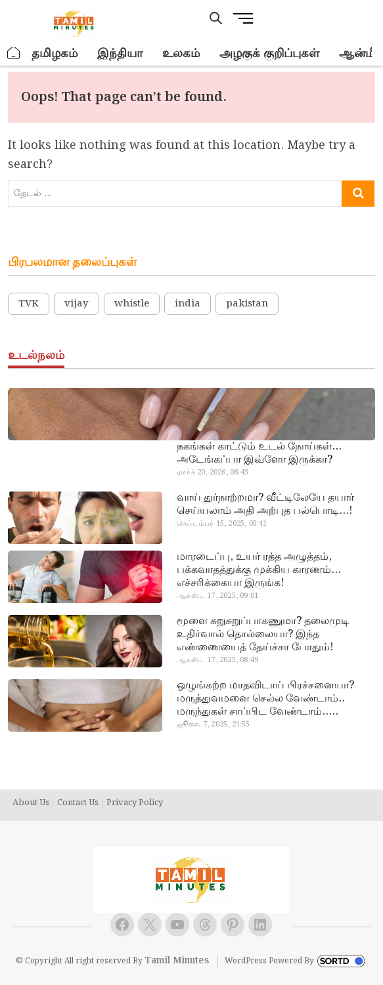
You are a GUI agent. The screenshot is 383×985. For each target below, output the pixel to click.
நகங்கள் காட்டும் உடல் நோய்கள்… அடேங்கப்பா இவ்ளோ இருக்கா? (259, 453)
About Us (30, 803)
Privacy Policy (134, 803)
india (187, 304)
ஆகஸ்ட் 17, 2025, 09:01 (217, 596)
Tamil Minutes (177, 961)
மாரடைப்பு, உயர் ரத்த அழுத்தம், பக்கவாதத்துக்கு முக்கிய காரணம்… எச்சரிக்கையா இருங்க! (259, 570)
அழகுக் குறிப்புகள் (269, 53)
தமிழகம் (55, 53)
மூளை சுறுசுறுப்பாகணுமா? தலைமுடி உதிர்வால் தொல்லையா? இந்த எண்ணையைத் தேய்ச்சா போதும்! (263, 634)
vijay (76, 304)
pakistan (247, 304)
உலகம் (181, 53)
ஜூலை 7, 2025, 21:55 (213, 724)
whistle (131, 304)
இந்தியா (120, 53)
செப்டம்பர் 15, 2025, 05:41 (222, 524)
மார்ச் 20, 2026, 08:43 (212, 472)
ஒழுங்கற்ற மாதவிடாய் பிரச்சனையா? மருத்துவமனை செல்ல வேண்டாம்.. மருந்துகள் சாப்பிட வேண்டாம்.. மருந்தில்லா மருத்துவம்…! (265, 699)
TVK (28, 304)
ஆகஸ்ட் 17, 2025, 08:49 (217, 660)
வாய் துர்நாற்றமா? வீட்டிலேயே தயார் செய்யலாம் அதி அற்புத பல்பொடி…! (265, 505)
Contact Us (78, 803)
